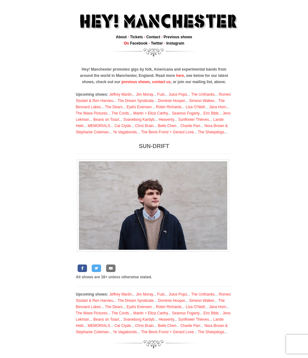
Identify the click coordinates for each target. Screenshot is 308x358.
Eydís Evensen (139, 107)
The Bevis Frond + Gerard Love (167, 132)
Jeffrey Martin (120, 94)
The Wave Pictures (91, 113)
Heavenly (166, 119)
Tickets (136, 37)
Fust (160, 94)
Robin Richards (169, 107)
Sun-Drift (154, 146)
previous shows (135, 82)
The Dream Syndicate (135, 101)
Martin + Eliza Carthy (150, 113)
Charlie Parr (190, 126)
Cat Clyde (122, 126)
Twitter (157, 43)
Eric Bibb (210, 113)
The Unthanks (203, 94)
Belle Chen (167, 126)
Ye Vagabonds (125, 132)
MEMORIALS (99, 126)
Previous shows (178, 37)
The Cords (120, 113)
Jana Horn (217, 107)
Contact (153, 37)
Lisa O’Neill (195, 107)
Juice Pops (178, 94)
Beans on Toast (106, 119)
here (180, 75)
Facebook (138, 43)
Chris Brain (144, 126)
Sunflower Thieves (193, 119)
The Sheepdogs (211, 132)
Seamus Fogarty (185, 113)
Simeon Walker (201, 101)
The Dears (113, 107)
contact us (161, 82)
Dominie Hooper (171, 101)
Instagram (175, 43)
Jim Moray (144, 94)
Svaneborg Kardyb (138, 119)
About (121, 37)
